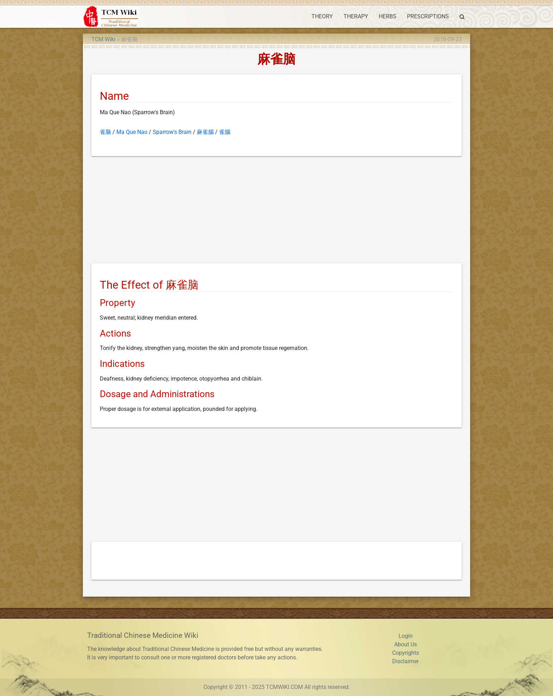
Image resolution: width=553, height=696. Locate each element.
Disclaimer (405, 661)
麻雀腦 (205, 132)
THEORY (322, 16)
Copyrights (405, 652)
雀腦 (224, 132)
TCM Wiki (103, 39)
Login (406, 636)
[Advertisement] (276, 211)
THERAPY (356, 16)
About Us (405, 644)
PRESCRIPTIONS (428, 16)
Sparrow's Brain (172, 132)
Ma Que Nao (131, 132)
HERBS (387, 16)
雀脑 (105, 132)
